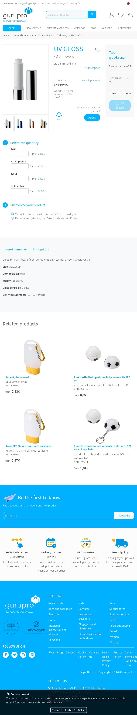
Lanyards (84, 608)
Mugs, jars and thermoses (87, 626)
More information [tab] (16, 249)
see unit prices (90, 80)
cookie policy (53, 702)
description (92, 67)
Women (114, 637)
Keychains (54, 639)
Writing (114, 642)
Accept (57, 709)
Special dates (117, 608)
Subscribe (124, 515)
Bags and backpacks (60, 608)
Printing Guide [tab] (41, 249)
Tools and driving (119, 625)
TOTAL (113, 93)
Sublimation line (119, 614)
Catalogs (79, 28)
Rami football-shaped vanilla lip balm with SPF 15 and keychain (102, 447)
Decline (70, 709)
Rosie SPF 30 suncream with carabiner (28, 446)
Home (6, 35)
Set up (81, 709)
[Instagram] (23, 655)
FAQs (51, 652)
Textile (113, 620)
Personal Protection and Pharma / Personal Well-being (40, 35)
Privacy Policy (117, 654)
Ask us (92, 117)
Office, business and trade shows (90, 636)
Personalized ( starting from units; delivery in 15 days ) (47, 218)
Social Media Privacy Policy (106, 659)
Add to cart (120, 105)
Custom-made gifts (58, 28)
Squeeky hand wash (17, 377)
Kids (81, 603)
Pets (112, 603)
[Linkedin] (32, 655)
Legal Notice (87, 672)
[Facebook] (6, 655)
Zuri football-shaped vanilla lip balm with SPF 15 (102, 378)
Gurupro (107, 28)
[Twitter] (14, 655)
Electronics (55, 614)
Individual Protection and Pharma (57, 630)
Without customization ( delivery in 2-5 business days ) (45, 214)
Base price (115, 66)
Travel (113, 631)
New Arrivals (33, 28)
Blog (94, 28)
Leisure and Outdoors (85, 616)
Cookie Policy (82, 654)
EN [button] (130, 3)
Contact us (124, 28)
